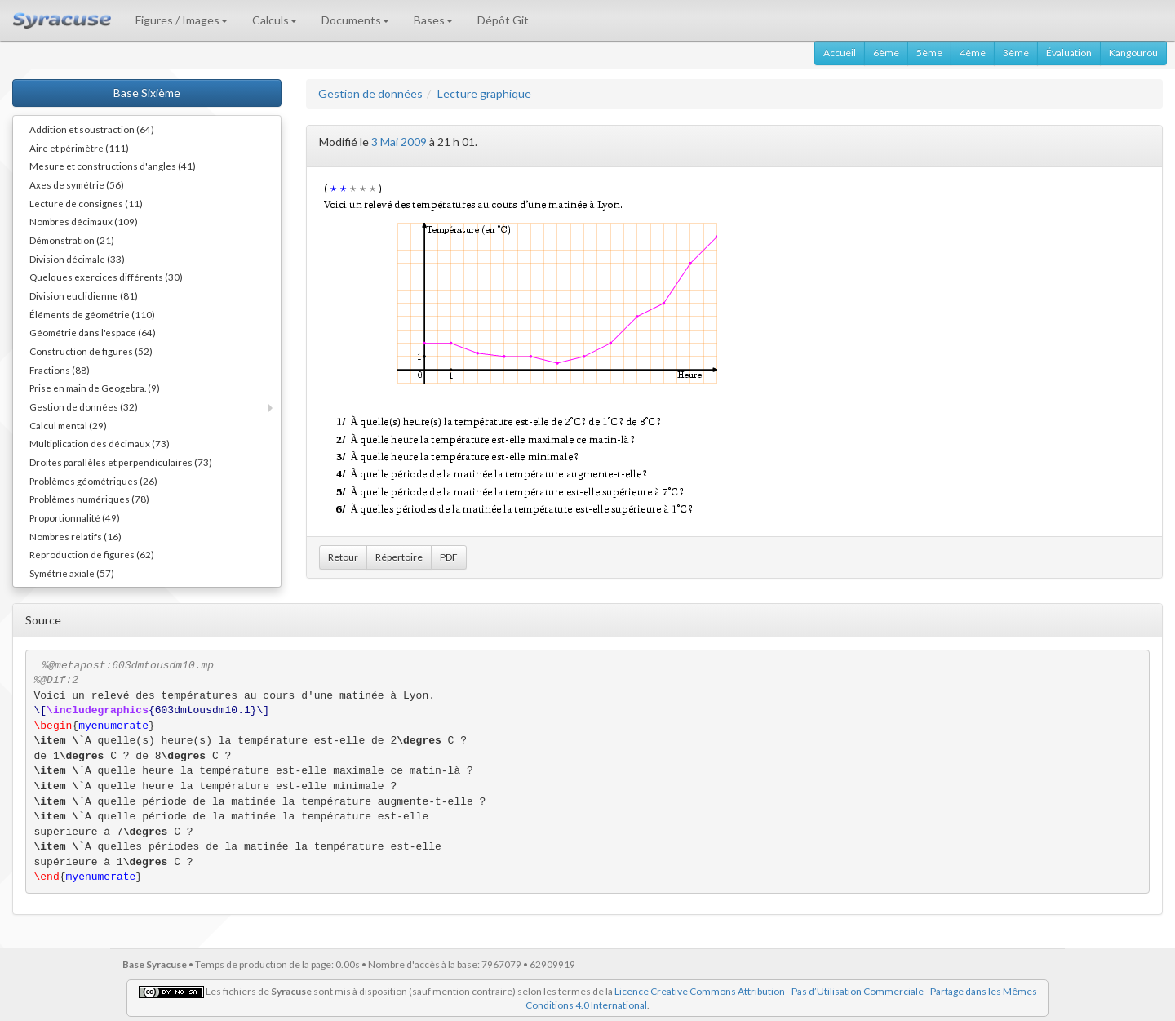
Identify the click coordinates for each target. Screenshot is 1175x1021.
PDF (449, 557)
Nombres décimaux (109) (83, 221)
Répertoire (399, 557)
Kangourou (1133, 53)
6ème (886, 53)
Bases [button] (433, 20)
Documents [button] (355, 20)
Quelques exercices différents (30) (106, 276)
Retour (343, 557)
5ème (929, 53)
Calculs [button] (274, 20)
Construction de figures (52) (91, 351)
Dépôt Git (503, 20)
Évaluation (1069, 53)
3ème (1016, 53)
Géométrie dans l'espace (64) (92, 332)
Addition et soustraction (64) (91, 129)
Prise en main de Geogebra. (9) (94, 387)
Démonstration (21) (71, 240)
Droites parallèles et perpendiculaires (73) (120, 462)
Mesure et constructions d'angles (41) (112, 165)
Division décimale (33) (77, 258)
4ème (973, 53)
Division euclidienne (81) (83, 295)
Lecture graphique (484, 93)
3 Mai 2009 (399, 142)
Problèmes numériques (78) (89, 498)
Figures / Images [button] (181, 20)
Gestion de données (370, 93)
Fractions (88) (59, 369)
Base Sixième (146, 93)
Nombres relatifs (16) (75, 536)
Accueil (839, 53)
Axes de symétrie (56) (76, 184)
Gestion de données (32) (83, 406)
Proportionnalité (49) (74, 517)
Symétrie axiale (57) (71, 573)
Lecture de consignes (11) (86, 203)
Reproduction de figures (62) (91, 554)
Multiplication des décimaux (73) (99, 443)
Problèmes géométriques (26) (93, 480)
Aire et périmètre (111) (79, 147)
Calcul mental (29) (68, 425)
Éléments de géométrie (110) (92, 314)
